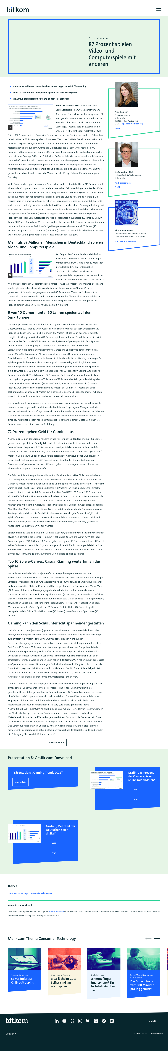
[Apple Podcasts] (96, 1023)
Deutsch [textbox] (10, 1033)
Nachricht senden (123, 182)
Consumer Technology (18, 893)
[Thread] (72, 1023)
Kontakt (152, 1021)
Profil (117, 128)
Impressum (157, 1033)
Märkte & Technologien (41, 893)
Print (136, 799)
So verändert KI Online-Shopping (22, 980)
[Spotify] (104, 1023)
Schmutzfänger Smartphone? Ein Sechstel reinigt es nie (103, 984)
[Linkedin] (57, 1023)
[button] (157, 938)
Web (136, 789)
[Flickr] (112, 1023)
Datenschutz (140, 1033)
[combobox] (11, 1034)
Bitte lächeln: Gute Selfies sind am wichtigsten (63, 982)
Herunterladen (20, 782)
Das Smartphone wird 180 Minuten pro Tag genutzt (142, 985)
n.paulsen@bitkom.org (132, 123)
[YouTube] (64, 1023)
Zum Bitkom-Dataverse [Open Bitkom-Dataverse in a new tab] (125, 241)
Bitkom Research (56, 911)
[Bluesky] (88, 1023)
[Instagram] (80, 1023)
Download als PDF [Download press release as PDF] (56, 742)
